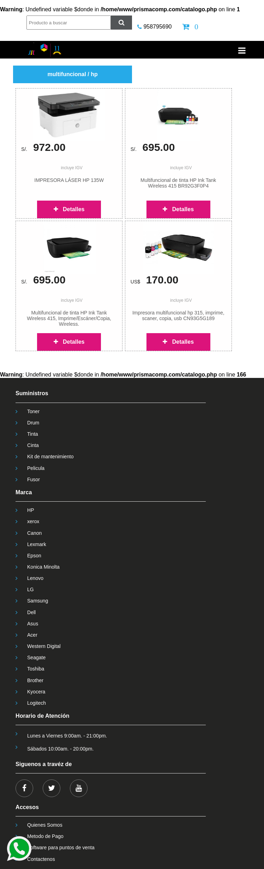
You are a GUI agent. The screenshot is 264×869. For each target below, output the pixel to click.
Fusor (33, 479)
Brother (35, 680)
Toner (33, 411)
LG (30, 589)
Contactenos (41, 859)
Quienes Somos (44, 825)
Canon (34, 533)
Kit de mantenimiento (50, 456)
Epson (34, 555)
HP (30, 510)
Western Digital (44, 646)
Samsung (37, 601)
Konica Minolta (43, 567)
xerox (33, 521)
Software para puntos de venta (61, 847)
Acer (32, 635)
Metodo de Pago (45, 836)
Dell (31, 612)
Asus (32, 623)
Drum (33, 423)
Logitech (36, 703)
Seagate (36, 657)
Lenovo (35, 578)
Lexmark (36, 544)
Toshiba (35, 669)
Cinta (33, 445)
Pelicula (35, 468)
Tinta (32, 434)
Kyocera (36, 691)
